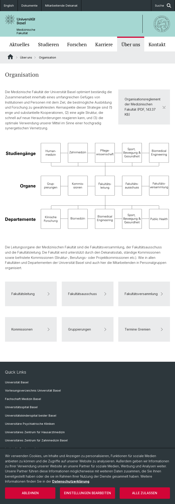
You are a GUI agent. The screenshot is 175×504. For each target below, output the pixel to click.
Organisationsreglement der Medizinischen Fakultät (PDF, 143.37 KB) (145, 106)
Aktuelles (19, 44)
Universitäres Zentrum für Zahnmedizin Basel (36, 440)
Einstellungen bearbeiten (87, 493)
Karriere (104, 44)
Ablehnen (30, 493)
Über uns (130, 44)
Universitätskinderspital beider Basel (30, 415)
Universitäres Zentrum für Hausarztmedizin (35, 432)
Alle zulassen (144, 493)
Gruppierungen (87, 329)
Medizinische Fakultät (26, 31)
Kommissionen (30, 329)
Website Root (10, 56)
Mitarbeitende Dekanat (61, 5)
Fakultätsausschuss (87, 294)
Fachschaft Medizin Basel (23, 399)
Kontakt (157, 44)
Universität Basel (16, 382)
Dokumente (29, 5)
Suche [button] (163, 5)
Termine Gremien (144, 329)
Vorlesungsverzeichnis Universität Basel (33, 390)
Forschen (77, 44)
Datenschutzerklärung (70, 481)
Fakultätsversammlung (144, 294)
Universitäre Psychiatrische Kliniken (30, 423)
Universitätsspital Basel (21, 407)
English (9, 5)
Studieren (48, 44)
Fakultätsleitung (30, 294)
